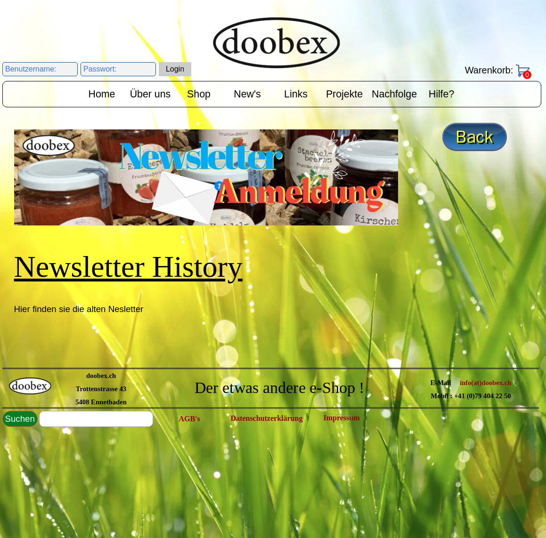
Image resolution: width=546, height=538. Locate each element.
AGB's (189, 419)
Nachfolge (394, 94)
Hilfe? (442, 94)
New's (247, 94)
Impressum (342, 418)
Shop (199, 94)
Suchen (20, 419)
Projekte (344, 94)
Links (296, 94)
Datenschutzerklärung (267, 418)
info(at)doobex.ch (486, 382)
